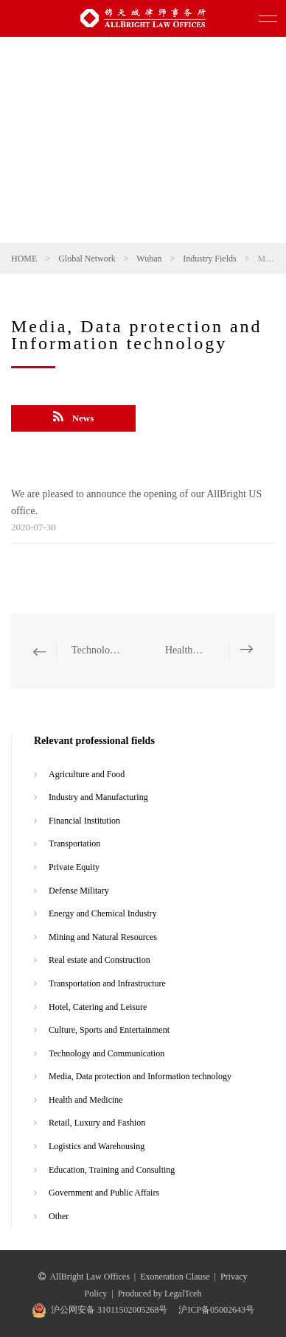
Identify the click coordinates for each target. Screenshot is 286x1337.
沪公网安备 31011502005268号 (109, 1310)
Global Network (87, 258)
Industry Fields (209, 258)
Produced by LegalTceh (160, 1293)
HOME (24, 258)
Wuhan (148, 258)
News (73, 417)
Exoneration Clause (174, 1276)
